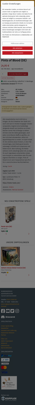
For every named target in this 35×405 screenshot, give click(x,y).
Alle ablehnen (17, 48)
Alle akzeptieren (17, 53)
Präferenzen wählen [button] (17, 43)
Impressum (5, 37)
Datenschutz (25, 35)
